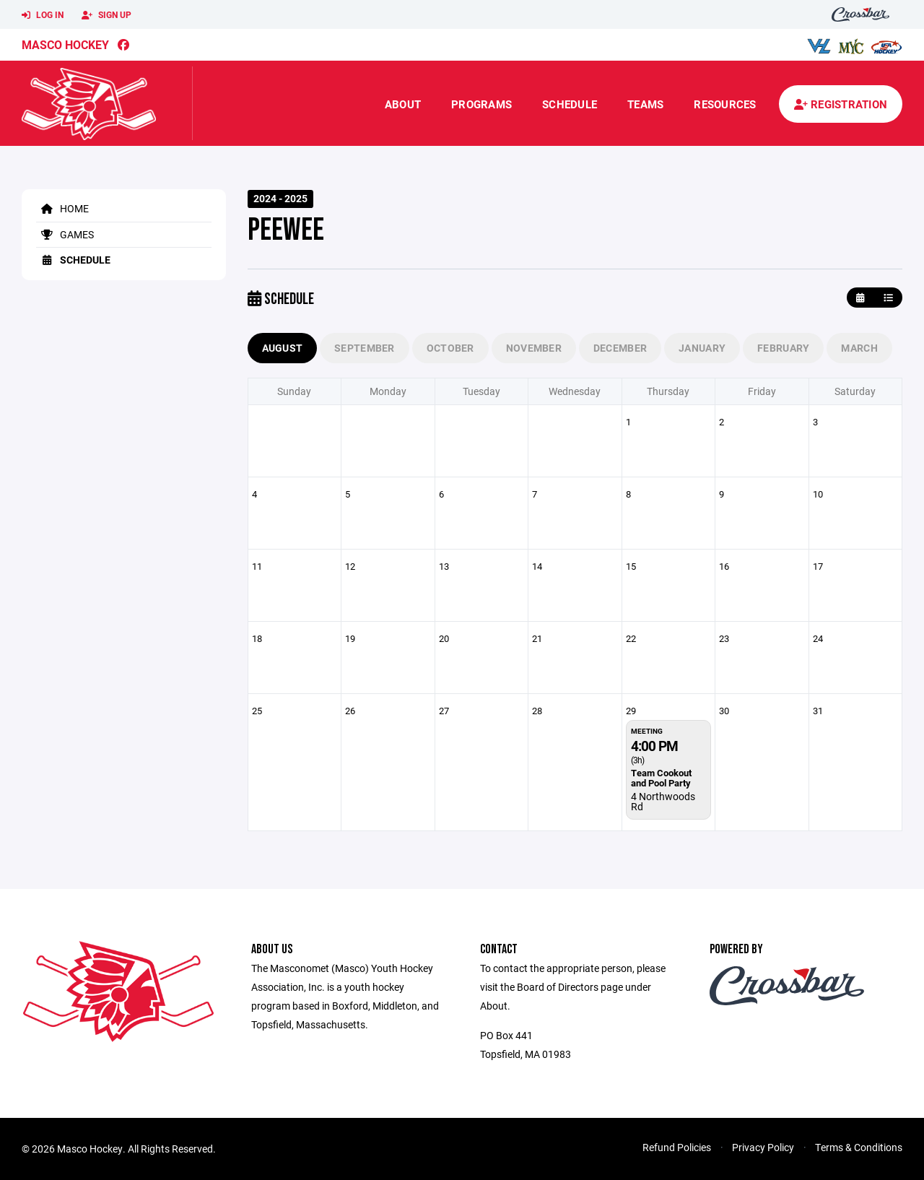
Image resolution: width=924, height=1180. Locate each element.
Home (62, 208)
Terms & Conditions (858, 1147)
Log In (43, 15)
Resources (725, 104)
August (282, 348)
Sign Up (106, 15)
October (450, 348)
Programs (481, 104)
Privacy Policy (763, 1147)
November (534, 348)
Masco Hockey (65, 44)
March (859, 348)
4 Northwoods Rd (663, 801)
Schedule (569, 104)
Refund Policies (676, 1147)
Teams (645, 104)
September (364, 348)
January (702, 348)
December (620, 348)
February (783, 348)
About (403, 104)
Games (65, 234)
